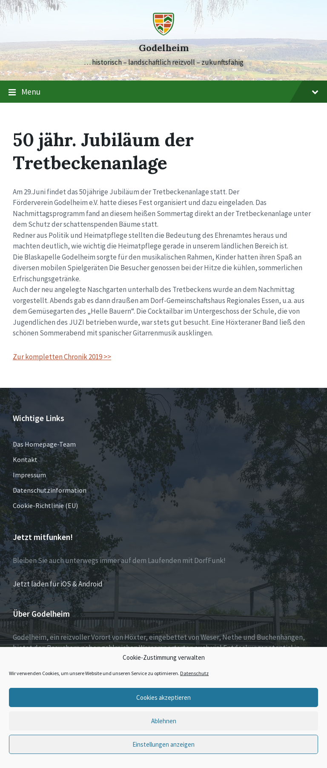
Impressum (29, 475)
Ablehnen (163, 721)
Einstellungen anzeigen (163, 744)
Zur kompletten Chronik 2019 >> (62, 356)
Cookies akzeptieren (163, 697)
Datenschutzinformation (49, 490)
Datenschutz (194, 673)
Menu (163, 92)
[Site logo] (163, 33)
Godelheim (164, 48)
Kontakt (25, 459)
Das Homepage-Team (44, 444)
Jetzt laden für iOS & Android (58, 584)
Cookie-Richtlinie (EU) (45, 505)
